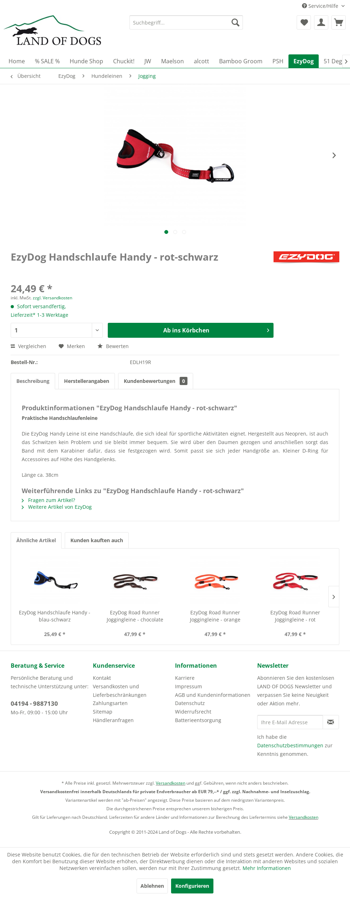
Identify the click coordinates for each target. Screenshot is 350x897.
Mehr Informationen (267, 868)
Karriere (185, 677)
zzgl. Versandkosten (52, 298)
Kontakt (102, 677)
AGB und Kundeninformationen (212, 695)
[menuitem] (186, 22)
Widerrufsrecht (193, 711)
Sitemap (102, 711)
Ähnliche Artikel (36, 540)
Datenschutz (190, 703)
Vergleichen (28, 346)
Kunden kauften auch (96, 540)
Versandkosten (170, 783)
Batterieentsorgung (198, 720)
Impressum (188, 686)
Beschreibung (32, 381)
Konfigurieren (192, 885)
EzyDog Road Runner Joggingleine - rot (295, 616)
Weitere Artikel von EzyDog (57, 506)
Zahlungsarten (110, 703)
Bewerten (113, 346)
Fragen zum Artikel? (48, 500)
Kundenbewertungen (155, 381)
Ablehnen (152, 885)
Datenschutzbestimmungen (290, 745)
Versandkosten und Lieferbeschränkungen (120, 690)
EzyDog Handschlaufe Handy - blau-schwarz (54, 616)
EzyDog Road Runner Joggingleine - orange (215, 616)
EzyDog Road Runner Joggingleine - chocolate (135, 616)
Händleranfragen (113, 720)
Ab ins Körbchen (216, 329)
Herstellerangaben (86, 381)
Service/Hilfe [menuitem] (321, 5)
